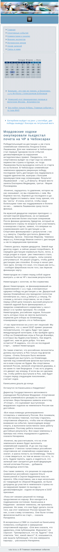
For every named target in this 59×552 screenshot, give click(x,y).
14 (12, 70)
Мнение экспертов (16, 39)
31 (28, 75)
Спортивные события (17, 33)
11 (33, 67)
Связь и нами (14, 49)
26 (38, 72)
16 (23, 70)
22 (17, 72)
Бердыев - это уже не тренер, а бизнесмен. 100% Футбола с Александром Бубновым (29, 92)
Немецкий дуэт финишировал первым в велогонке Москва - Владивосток (27, 100)
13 (7, 70)
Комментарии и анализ (18, 36)
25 (33, 72)
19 (38, 70)
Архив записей (14, 46)
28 (12, 75)
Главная (11, 30)
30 (23, 75)
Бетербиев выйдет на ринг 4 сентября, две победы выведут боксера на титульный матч (30, 122)
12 (38, 67)
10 (28, 67)
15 (17, 70)
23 (23, 72)
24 (28, 72)
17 (28, 70)
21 (12, 72)
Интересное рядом (16, 43)
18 (33, 70)
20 (7, 72)
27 (7, 75)
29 (17, 75)
